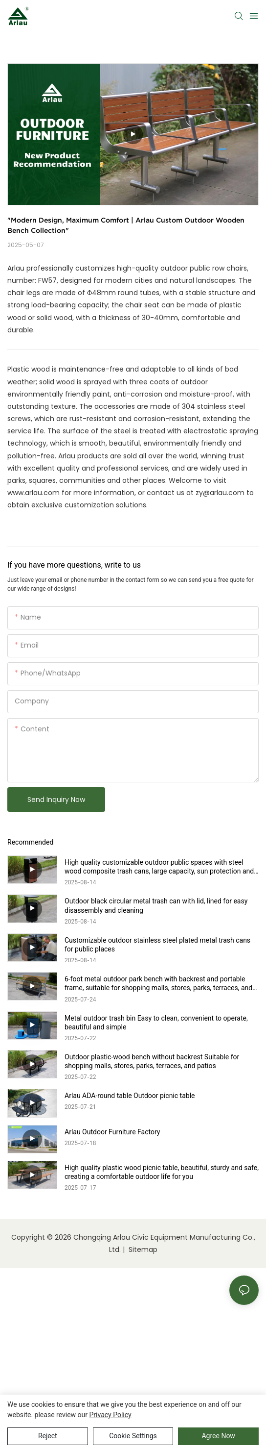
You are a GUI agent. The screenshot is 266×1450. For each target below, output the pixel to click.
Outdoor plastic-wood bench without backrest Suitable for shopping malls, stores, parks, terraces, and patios (152, 1061)
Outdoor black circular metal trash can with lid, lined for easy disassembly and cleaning (156, 905)
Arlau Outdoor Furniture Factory (112, 1132)
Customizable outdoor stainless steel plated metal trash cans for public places (157, 944)
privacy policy (110, 1415)
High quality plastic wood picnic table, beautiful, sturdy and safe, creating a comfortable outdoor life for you (162, 1172)
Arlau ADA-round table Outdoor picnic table (130, 1096)
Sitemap (142, 1249)
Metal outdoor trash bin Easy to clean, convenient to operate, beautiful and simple (156, 1022)
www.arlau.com (33, 493)
